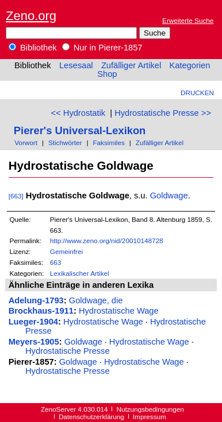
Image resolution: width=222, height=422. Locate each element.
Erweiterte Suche (187, 20)
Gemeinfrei (66, 251)
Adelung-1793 (36, 300)
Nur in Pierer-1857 (102, 47)
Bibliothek (33, 47)
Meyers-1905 (34, 341)
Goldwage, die (96, 300)
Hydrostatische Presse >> (162, 113)
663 (56, 262)
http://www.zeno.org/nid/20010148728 (106, 240)
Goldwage (169, 195)
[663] (16, 196)
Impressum (149, 416)
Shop (107, 74)
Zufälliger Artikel (131, 65)
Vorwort (25, 142)
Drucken (197, 92)
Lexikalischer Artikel (79, 273)
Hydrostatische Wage (119, 310)
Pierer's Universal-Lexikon (80, 130)
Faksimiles (108, 142)
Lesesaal (76, 65)
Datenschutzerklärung (91, 416)
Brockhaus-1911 (41, 310)
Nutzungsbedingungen (150, 409)
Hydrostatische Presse (67, 350)
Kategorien (189, 65)
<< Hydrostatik (78, 113)
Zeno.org (31, 16)
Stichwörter (65, 142)
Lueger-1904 (33, 321)
